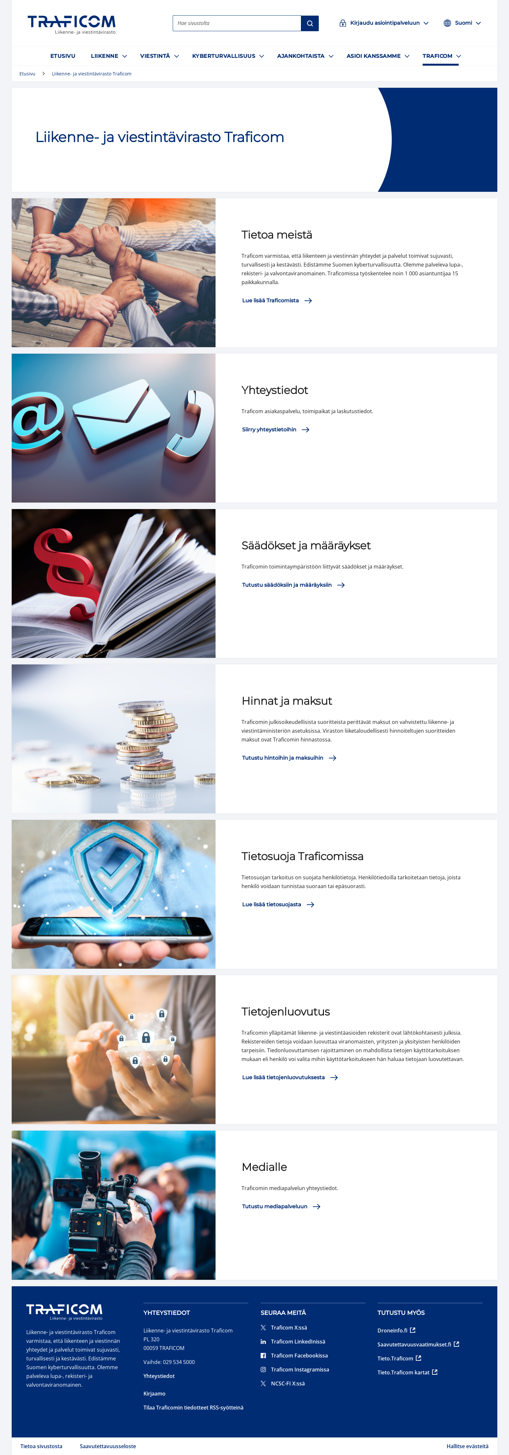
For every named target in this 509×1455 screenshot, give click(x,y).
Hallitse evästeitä (468, 1446)
